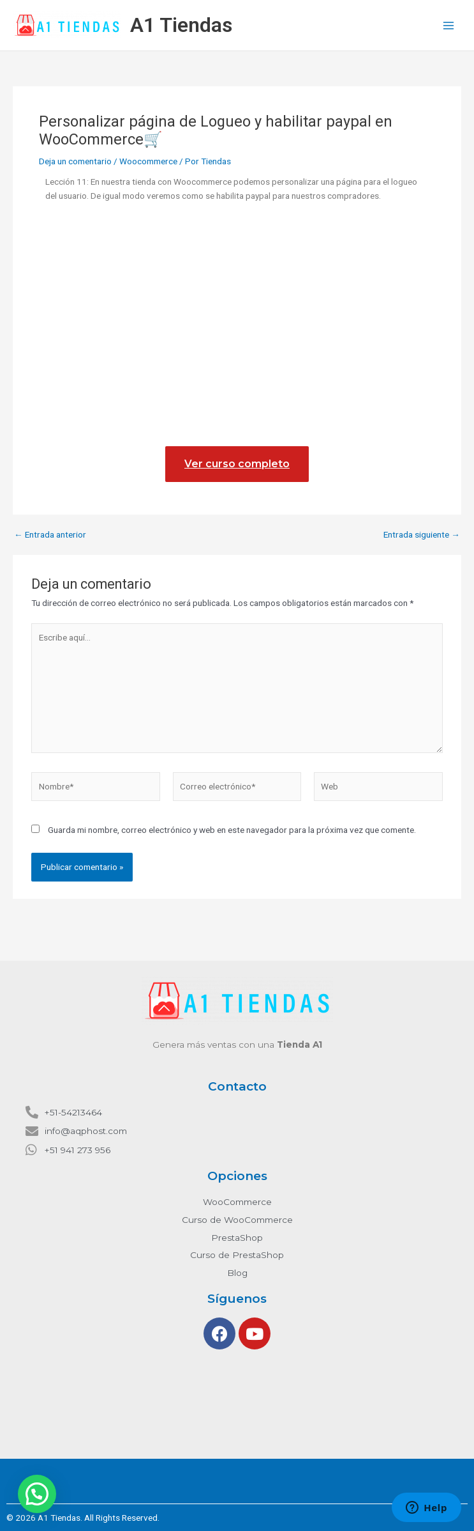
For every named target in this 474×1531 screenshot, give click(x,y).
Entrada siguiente (421, 535)
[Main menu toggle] (449, 25)
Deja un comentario (75, 161)
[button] (37, 1494)
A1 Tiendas (181, 25)
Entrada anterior (50, 535)
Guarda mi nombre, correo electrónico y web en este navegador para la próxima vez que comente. (232, 830)
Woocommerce (148, 161)
